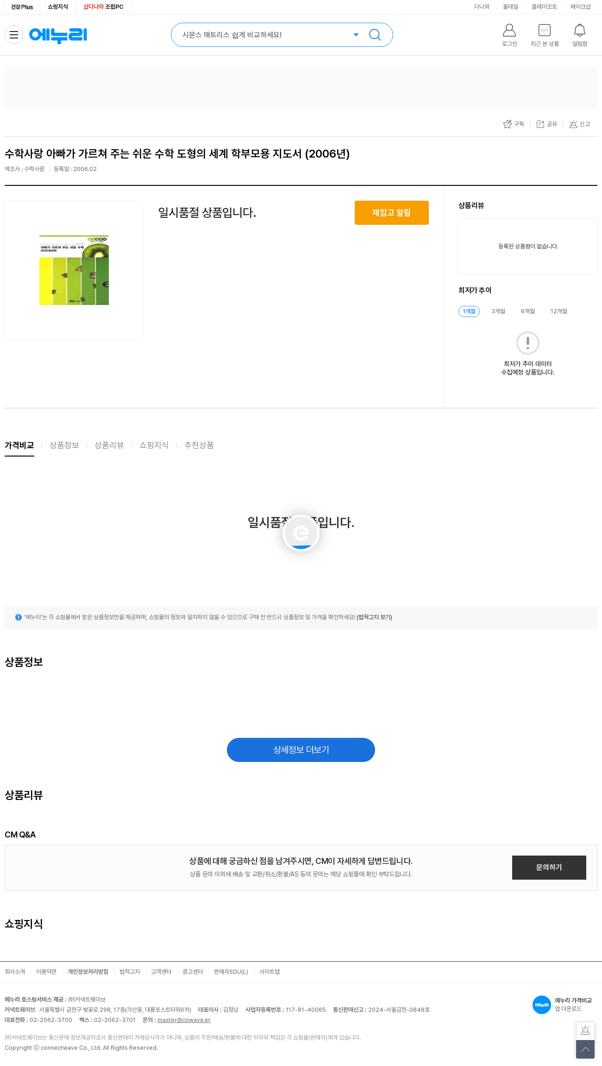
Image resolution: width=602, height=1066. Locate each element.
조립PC (103, 6)
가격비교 (19, 445)
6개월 (528, 311)
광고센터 (192, 971)
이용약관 (46, 971)
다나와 (481, 6)
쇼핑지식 (58, 6)
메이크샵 (581, 6)
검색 (375, 34)
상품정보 (64, 445)
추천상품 (199, 445)
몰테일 (510, 6)
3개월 (498, 311)
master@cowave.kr (184, 1019)
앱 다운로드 (565, 1005)
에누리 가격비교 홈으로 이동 (58, 34)
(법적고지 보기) (374, 617)
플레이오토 (544, 6)
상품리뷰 (109, 445)
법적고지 (129, 971)
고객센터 (161, 971)
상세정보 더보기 (301, 749)
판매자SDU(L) (231, 971)
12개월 (559, 311)
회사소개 (15, 971)
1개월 (469, 311)
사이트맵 (269, 971)
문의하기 (549, 867)
